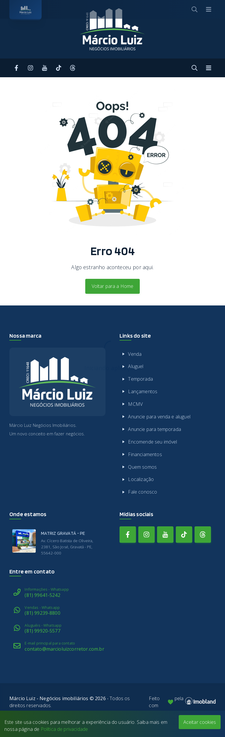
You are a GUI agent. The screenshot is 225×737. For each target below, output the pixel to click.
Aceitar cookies (199, 722)
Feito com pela (182, 702)
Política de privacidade (64, 729)
